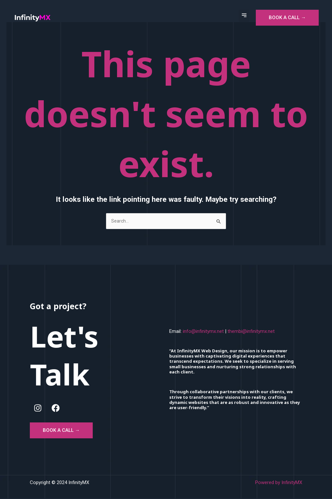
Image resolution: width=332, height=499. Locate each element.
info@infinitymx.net (203, 332)
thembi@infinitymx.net (251, 332)
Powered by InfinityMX (278, 483)
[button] (244, 16)
